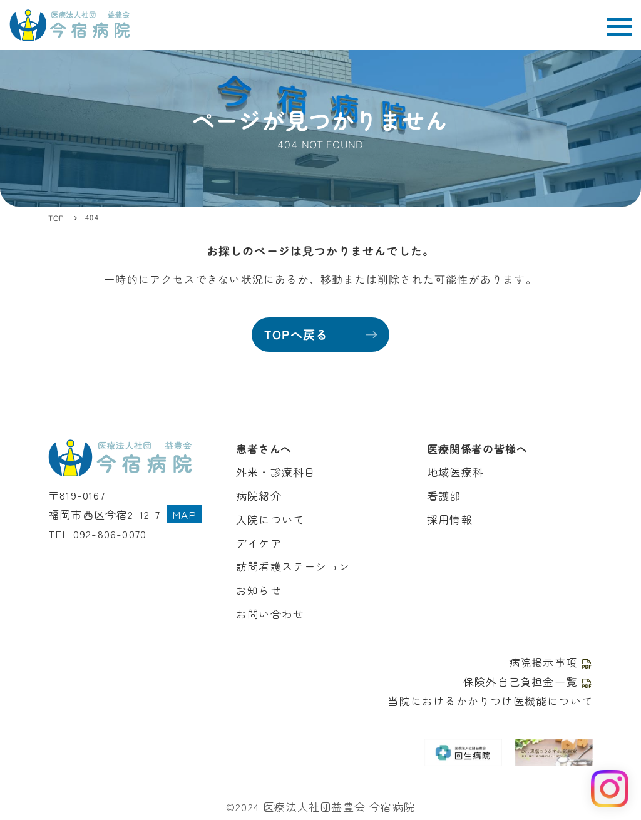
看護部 (444, 495)
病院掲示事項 (551, 662)
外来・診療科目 (275, 471)
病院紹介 (259, 495)
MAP (184, 514)
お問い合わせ (270, 614)
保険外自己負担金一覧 (528, 681)
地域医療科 (455, 471)
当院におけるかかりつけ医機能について (490, 701)
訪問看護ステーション (293, 566)
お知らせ (259, 590)
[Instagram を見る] (609, 788)
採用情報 (450, 519)
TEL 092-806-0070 (97, 533)
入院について (270, 519)
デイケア (259, 543)
